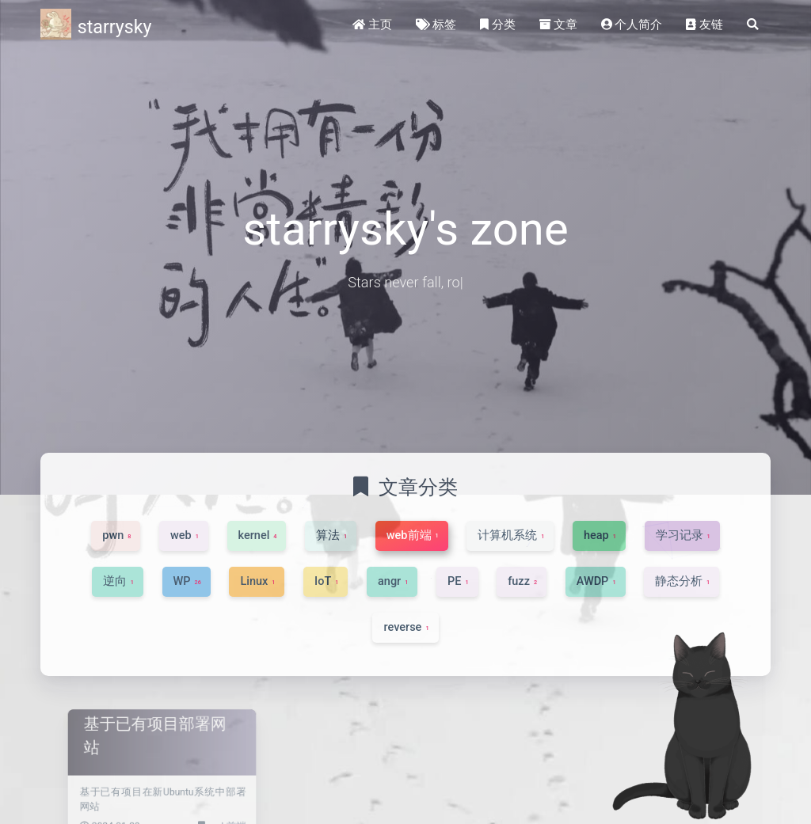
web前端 (211, 818)
